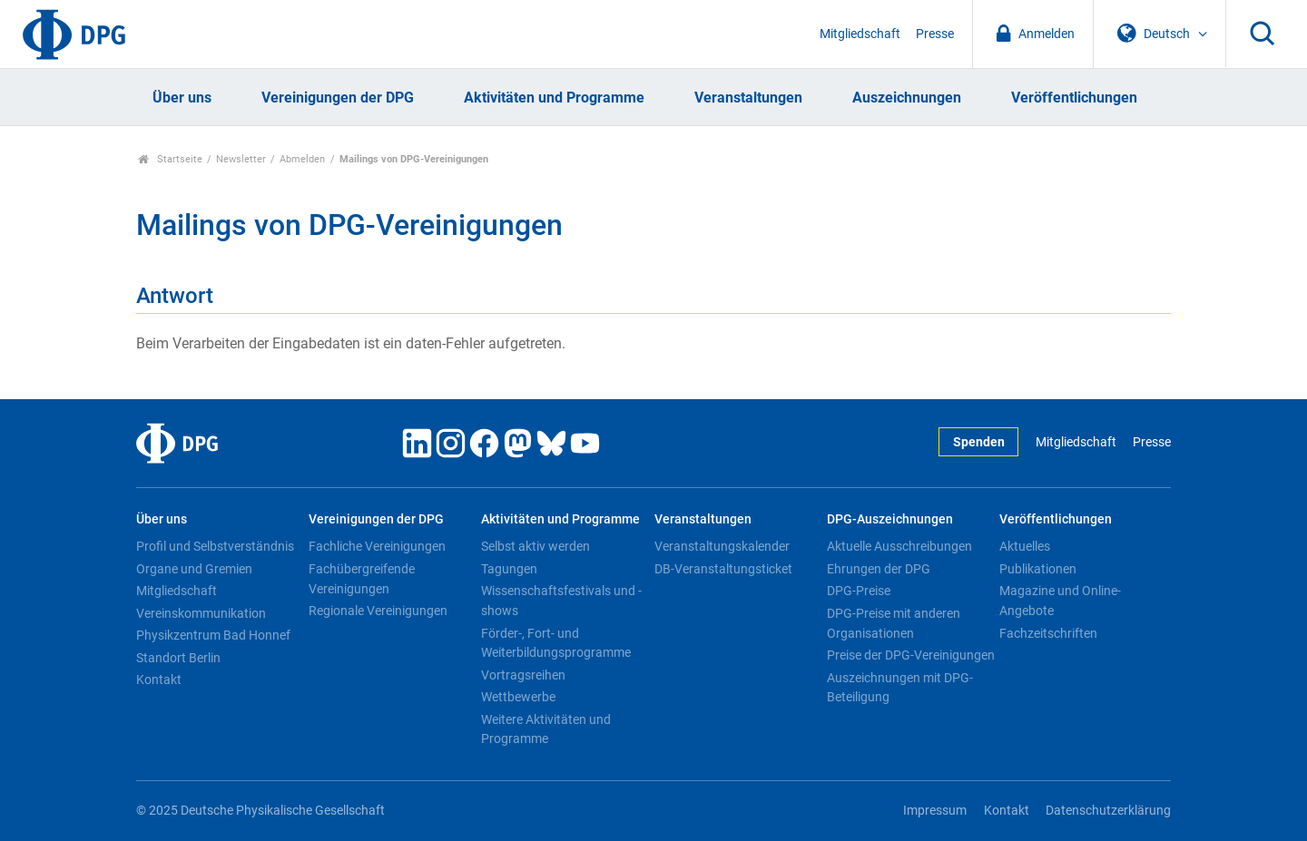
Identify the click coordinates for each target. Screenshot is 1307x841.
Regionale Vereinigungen (378, 610)
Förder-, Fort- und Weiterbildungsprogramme (556, 643)
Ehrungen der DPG (878, 569)
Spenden (979, 442)
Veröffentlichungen (1074, 97)
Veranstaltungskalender (722, 546)
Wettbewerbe (518, 696)
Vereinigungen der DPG (337, 97)
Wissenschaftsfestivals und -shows (561, 600)
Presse (935, 34)
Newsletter (241, 159)
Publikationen (1037, 569)
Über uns (181, 97)
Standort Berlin (178, 657)
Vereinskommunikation (201, 613)
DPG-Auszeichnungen (890, 519)
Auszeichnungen (906, 97)
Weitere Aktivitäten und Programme (546, 729)
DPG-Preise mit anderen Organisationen (893, 623)
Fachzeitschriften (1048, 633)
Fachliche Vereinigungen (377, 546)
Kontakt (159, 679)
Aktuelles (1024, 546)
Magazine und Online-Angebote (1060, 600)
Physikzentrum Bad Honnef (213, 635)
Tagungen (509, 569)
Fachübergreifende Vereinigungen (362, 579)
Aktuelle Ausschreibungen (899, 546)
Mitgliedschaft (860, 34)
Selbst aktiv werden (535, 546)
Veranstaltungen (748, 97)
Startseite (170, 159)
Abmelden (302, 159)
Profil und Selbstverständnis (215, 546)
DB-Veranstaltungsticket (723, 569)
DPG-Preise (858, 590)
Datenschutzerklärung (1108, 810)
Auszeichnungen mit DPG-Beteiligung (900, 687)
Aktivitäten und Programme (554, 97)
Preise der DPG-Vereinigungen (911, 655)
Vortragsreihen (523, 675)
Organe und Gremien (194, 569)
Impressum (935, 810)
